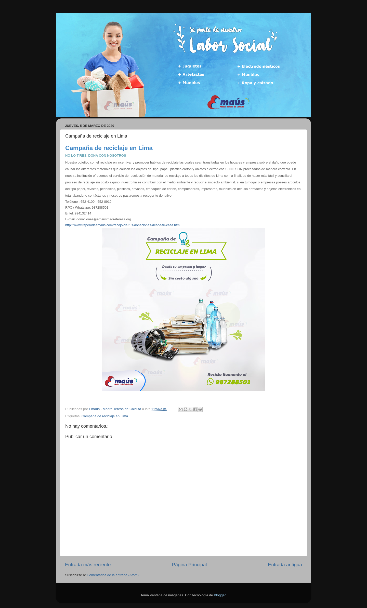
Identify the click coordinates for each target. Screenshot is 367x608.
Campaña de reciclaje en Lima (105, 416)
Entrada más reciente (88, 564)
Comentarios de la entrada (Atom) (113, 575)
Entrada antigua (285, 564)
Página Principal (189, 564)
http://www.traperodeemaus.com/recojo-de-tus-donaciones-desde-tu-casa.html (122, 225)
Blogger (220, 595)
